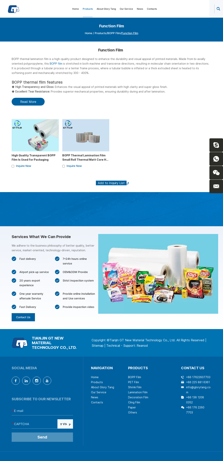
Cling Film (134, 402)
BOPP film (56, 63)
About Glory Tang (106, 8)
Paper (132, 407)
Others (132, 412)
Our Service (126, 8)
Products (88, 8)
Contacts (152, 8)
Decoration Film (138, 397)
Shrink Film (134, 387)
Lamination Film (138, 392)
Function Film (129, 33)
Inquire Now (23, 165)
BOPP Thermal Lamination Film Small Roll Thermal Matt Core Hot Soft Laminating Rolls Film (85, 160)
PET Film (133, 382)
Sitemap (97, 345)
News (140, 8)
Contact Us (23, 317)
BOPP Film (114, 33)
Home (75, 8)
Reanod (142, 345)
